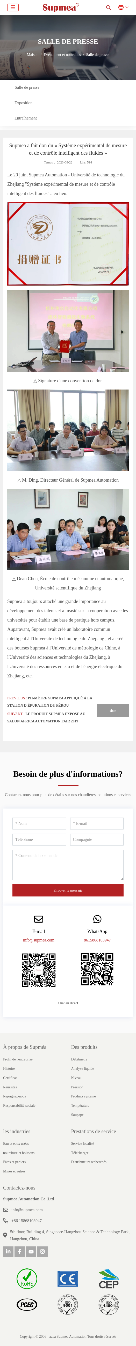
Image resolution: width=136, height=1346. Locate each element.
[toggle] (13, 7)
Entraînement (26, 118)
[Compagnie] (97, 840)
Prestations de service (93, 1131)
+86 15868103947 (26, 1220)
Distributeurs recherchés (88, 1162)
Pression (77, 1087)
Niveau (76, 1078)
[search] (108, 7)
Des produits (84, 1047)
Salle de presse (27, 87)
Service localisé (82, 1144)
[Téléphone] (39, 840)
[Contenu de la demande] (68, 865)
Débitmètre (79, 1059)
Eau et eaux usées (16, 1144)
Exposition (23, 103)
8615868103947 (97, 940)
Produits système (83, 1096)
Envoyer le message (68, 890)
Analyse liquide (82, 1069)
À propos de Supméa (24, 1047)
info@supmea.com (38, 940)
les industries (16, 1131)
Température (80, 1106)
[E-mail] (97, 823)
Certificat (10, 1078)
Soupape (77, 1115)
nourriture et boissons (18, 1153)
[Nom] (39, 823)
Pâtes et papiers (14, 1162)
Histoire (9, 1069)
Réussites (10, 1087)
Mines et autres (14, 1171)
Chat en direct (68, 1003)
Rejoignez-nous (14, 1096)
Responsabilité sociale (19, 1106)
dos (113, 710)
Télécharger (80, 1153)
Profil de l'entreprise (18, 1059)
